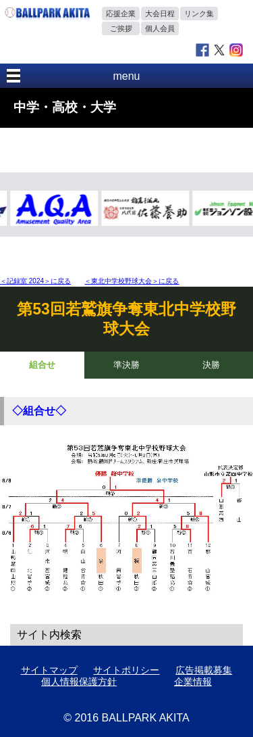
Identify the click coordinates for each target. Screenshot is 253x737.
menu (126, 76)
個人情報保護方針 (79, 681)
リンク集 (199, 13)
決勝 (211, 365)
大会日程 (160, 13)
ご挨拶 (121, 28)
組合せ (42, 365)
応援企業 (121, 13)
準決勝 (126, 365)
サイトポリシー (126, 670)
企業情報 (193, 681)
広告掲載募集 (203, 670)
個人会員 (160, 28)
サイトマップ (49, 670)
